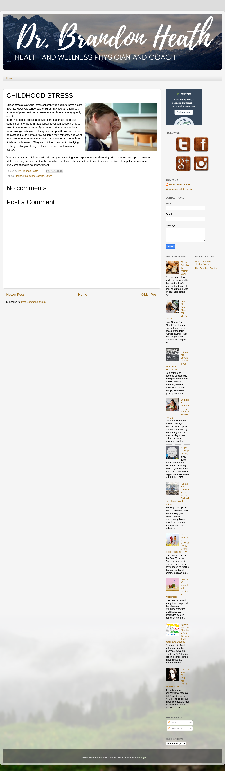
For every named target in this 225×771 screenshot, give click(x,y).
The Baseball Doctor (206, 268)
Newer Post (15, 294)
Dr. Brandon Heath (180, 184)
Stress (48, 176)
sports (40, 176)
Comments (175, 728)
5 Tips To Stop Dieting (184, 450)
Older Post (149, 294)
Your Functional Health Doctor (203, 262)
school (32, 176)
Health (18, 176)
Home (9, 78)
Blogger (142, 757)
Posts (172, 722)
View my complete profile (179, 189)
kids (25, 176)
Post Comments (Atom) (33, 302)
